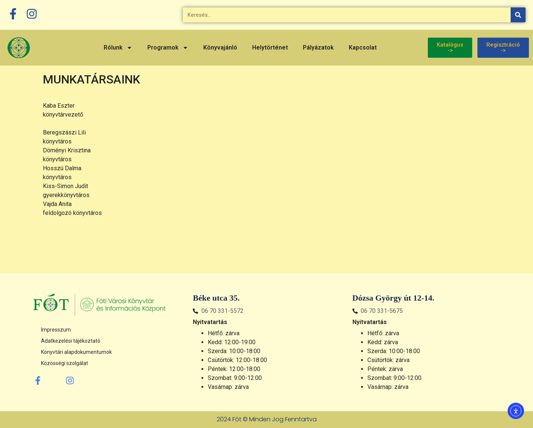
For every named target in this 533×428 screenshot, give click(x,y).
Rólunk (118, 47)
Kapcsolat (363, 47)
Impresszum (56, 330)
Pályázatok (318, 47)
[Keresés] (518, 14)
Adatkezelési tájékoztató (70, 341)
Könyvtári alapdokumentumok (76, 352)
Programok (167, 47)
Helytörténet (270, 47)
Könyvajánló (220, 47)
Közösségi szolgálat (64, 363)
